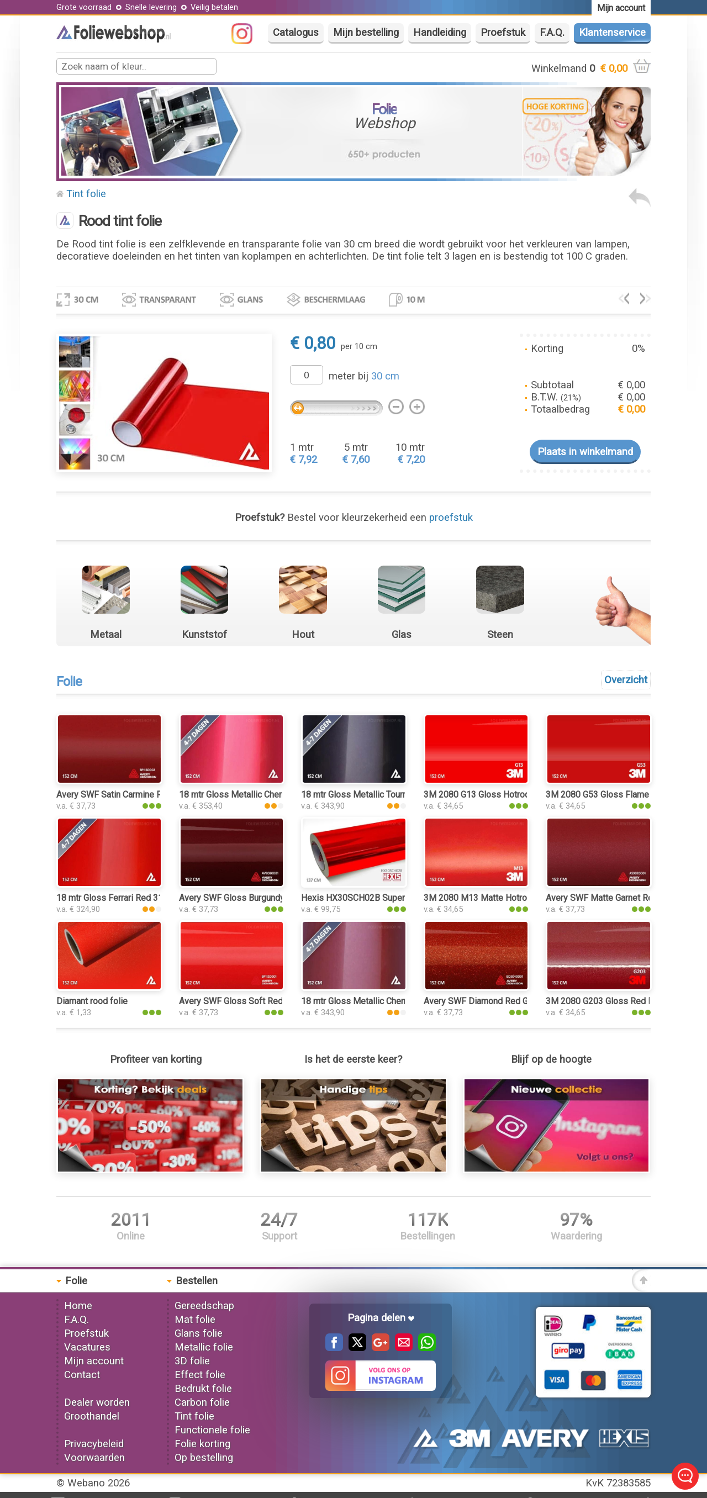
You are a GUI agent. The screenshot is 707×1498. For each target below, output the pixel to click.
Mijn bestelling (366, 33)
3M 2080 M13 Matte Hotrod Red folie (496, 898)
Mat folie (195, 1320)
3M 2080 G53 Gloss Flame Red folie (616, 794)
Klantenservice (612, 33)
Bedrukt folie (203, 1389)
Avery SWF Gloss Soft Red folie (241, 1001)
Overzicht (625, 680)
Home (78, 1306)
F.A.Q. (552, 33)
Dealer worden (97, 1402)
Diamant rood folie (92, 1001)
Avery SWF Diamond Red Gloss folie (494, 1001)
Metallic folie (204, 1347)
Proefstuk (503, 33)
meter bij (364, 376)
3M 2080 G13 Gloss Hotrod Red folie (495, 794)
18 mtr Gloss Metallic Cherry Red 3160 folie (386, 1001)
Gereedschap (204, 1306)
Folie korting (202, 1444)
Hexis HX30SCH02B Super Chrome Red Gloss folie (400, 898)
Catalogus (296, 33)
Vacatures (87, 1347)
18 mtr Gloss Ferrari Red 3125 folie (124, 898)
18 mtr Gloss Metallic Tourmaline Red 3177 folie (394, 794)
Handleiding (439, 33)
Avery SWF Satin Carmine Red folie (124, 794)
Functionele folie (212, 1430)
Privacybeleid (94, 1444)
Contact (82, 1375)
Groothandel (91, 1416)
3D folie (192, 1361)
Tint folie (86, 194)
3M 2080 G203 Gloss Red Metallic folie (622, 1001)
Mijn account (94, 1361)
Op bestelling (204, 1458)
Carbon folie (202, 1402)
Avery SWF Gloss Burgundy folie (241, 898)
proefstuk (451, 517)
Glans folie (199, 1333)
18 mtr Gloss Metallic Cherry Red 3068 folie (264, 794)
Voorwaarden (94, 1458)
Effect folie (200, 1375)
